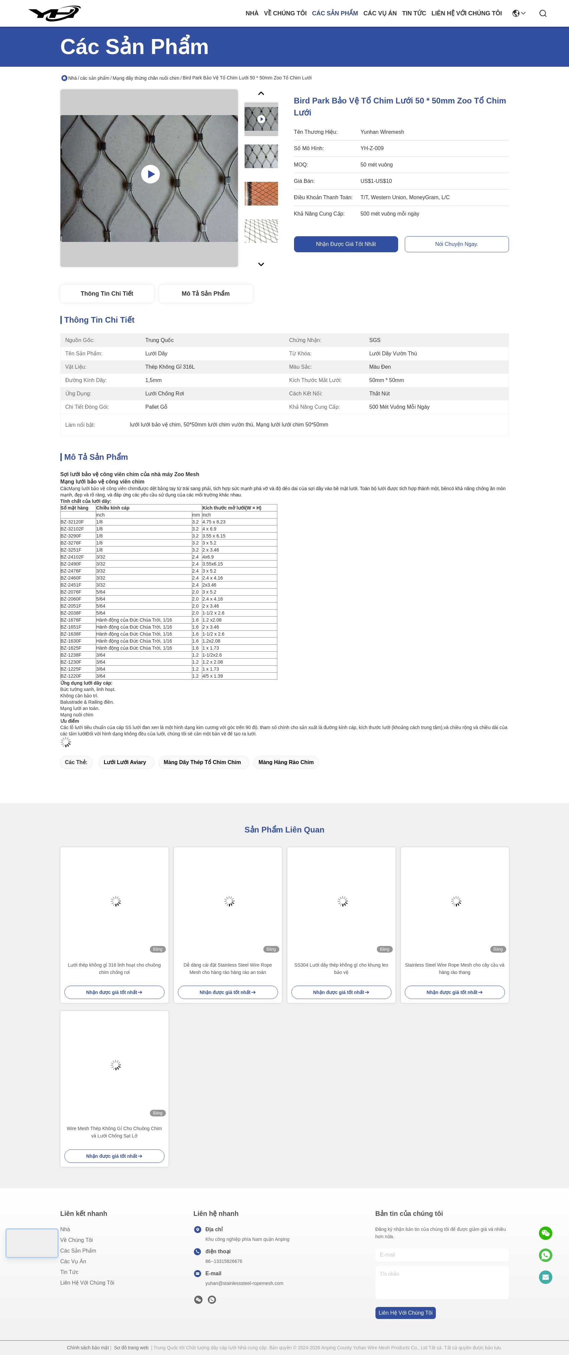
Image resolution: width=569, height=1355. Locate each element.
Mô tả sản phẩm (206, 293)
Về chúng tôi (285, 13)
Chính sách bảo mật (88, 1347)
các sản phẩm (335, 13)
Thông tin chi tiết (107, 293)
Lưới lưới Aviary (125, 762)
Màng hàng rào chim (286, 762)
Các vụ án (380, 13)
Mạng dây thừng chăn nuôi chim (146, 78)
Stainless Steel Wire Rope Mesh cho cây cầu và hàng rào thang (454, 968)
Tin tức (414, 13)
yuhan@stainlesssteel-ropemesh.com (245, 1283)
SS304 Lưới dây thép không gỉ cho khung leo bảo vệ (341, 968)
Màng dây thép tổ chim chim (202, 762)
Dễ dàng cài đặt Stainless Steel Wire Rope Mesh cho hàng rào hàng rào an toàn (228, 968)
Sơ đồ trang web (131, 1347)
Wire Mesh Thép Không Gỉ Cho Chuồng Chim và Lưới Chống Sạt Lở (114, 1132)
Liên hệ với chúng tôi (467, 13)
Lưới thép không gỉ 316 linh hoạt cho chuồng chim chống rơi (114, 968)
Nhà (252, 13)
